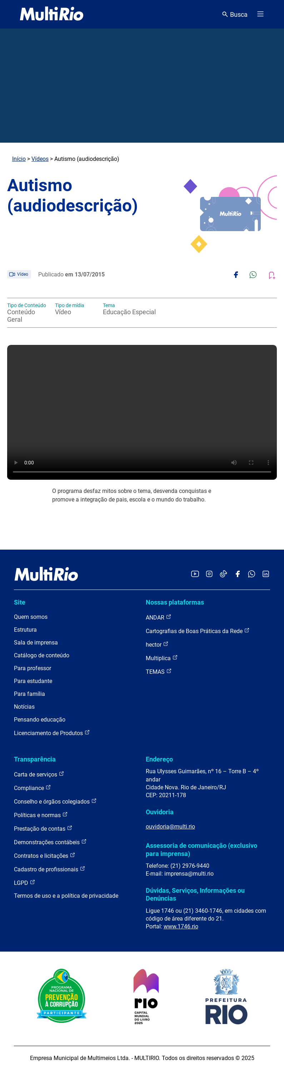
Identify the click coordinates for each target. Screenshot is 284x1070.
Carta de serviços (39, 774)
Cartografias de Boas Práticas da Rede (198, 631)
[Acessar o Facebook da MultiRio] (237, 574)
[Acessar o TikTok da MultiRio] (223, 574)
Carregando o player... (142, 412)
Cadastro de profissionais (49, 869)
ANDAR (158, 617)
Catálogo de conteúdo (41, 655)
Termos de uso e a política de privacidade (66, 895)
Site (19, 602)
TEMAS (159, 671)
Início (19, 159)
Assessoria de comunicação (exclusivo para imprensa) (201, 849)
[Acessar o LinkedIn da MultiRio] (265, 574)
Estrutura (25, 629)
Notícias (24, 706)
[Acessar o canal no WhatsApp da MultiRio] (251, 574)
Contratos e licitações (44, 855)
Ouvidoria (160, 812)
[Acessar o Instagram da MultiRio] (209, 574)
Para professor (32, 668)
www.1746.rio (181, 926)
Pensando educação (39, 719)
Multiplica (162, 658)
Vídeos (40, 159)
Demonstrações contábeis (50, 842)
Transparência (35, 759)
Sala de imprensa (36, 642)
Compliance (32, 787)
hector (157, 644)
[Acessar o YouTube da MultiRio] (195, 574)
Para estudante (33, 681)
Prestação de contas (43, 828)
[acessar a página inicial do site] (51, 14)
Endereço (159, 759)
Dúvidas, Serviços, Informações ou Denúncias (195, 894)
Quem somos (31, 616)
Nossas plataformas (175, 602)
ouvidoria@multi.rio (170, 826)
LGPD (24, 882)
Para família (29, 694)
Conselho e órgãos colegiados (55, 801)
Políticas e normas (41, 815)
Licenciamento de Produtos (52, 733)
